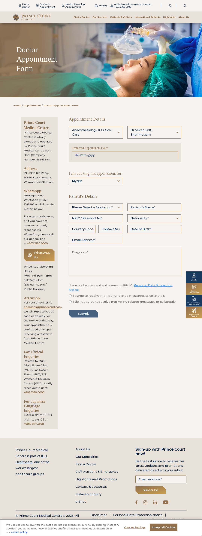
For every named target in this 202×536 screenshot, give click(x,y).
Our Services (99, 17)
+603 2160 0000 (37, 243)
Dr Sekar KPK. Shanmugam (141, 132)
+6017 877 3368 (34, 424)
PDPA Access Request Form (112, 520)
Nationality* (140, 218)
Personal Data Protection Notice (137, 515)
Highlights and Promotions (96, 479)
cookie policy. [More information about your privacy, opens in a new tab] (19, 533)
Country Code (82, 229)
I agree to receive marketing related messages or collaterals (119, 295)
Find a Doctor (81, 17)
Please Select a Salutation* (92, 207)
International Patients (147, 17)
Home (17, 105)
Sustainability (176, 520)
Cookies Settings (134, 528)
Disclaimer (99, 515)
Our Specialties (87, 456)
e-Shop (81, 501)
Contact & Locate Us (91, 486)
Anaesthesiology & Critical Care (92, 132)
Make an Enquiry (88, 494)
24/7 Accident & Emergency (97, 471)
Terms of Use (149, 520)
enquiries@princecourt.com (43, 307)
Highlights (169, 17)
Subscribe (150, 490)
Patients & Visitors (121, 17)
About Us (183, 17)
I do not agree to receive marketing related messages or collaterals (124, 301)
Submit (83, 313)
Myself (77, 181)
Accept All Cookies (163, 528)
